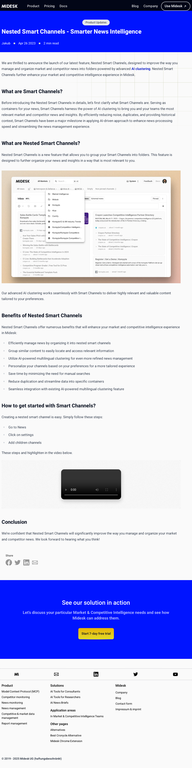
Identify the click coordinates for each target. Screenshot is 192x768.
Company (121, 693)
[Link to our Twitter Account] (135, 674)
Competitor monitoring (16, 697)
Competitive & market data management (18, 716)
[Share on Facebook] (9, 562)
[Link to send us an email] (56, 674)
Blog (118, 698)
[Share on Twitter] (17, 562)
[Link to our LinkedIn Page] (96, 674)
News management (14, 708)
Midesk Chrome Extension (66, 741)
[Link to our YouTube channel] (175, 674)
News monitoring (12, 703)
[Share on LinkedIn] (26, 562)
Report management (14, 723)
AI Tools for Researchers (65, 697)
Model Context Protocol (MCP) (20, 691)
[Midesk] (10, 6)
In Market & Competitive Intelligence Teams (76, 716)
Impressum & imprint (128, 709)
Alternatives (57, 730)
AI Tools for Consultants (65, 691)
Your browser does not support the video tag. (91, 484)
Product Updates (96, 22)
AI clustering (140, 68)
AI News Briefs (59, 703)
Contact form (123, 704)
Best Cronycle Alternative (65, 735)
